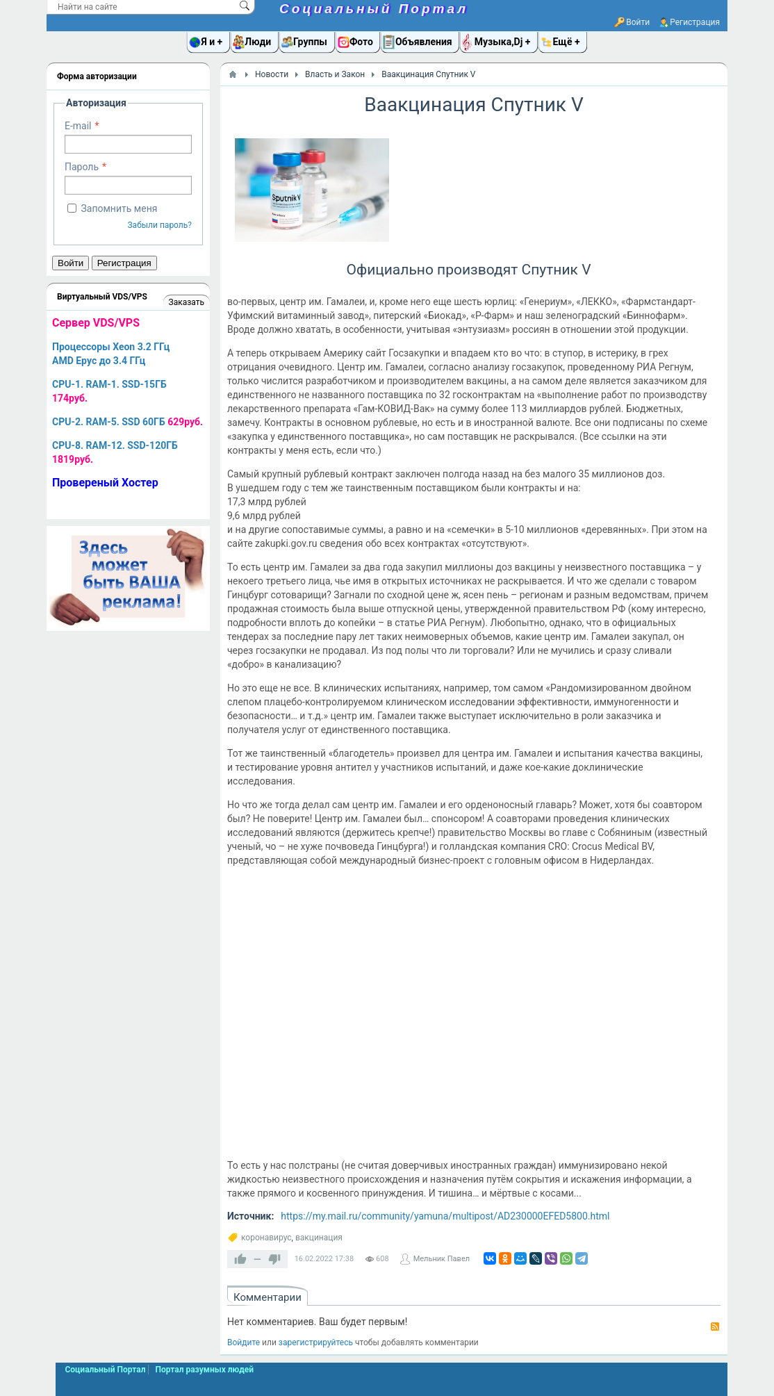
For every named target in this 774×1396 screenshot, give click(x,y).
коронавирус (266, 1237)
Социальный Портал (373, 8)
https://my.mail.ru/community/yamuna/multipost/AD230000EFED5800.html (445, 1216)
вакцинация (319, 1237)
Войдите (243, 1342)
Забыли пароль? (159, 225)
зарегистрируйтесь (316, 1342)
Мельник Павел (441, 1258)
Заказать (186, 302)
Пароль (82, 166)
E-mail (78, 125)
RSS (715, 1326)
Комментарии (267, 1297)
